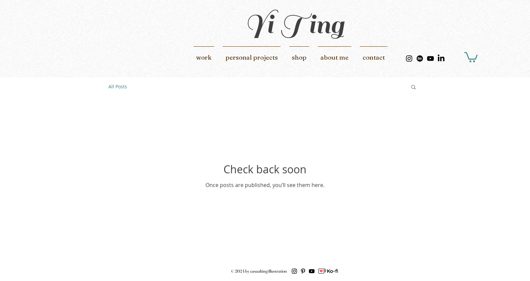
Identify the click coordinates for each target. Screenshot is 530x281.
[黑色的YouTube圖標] (430, 58)
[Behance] (420, 58)
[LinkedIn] (441, 58)
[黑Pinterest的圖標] (303, 271)
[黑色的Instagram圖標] (409, 58)
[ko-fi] (328, 271)
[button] (471, 56)
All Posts (117, 86)
